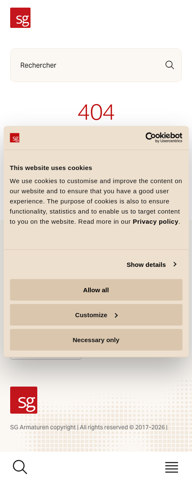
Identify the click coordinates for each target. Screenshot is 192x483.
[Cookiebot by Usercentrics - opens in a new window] (145, 137)
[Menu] (171, 467)
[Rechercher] (170, 65)
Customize (96, 314)
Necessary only (95, 339)
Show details (146, 264)
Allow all (96, 290)
